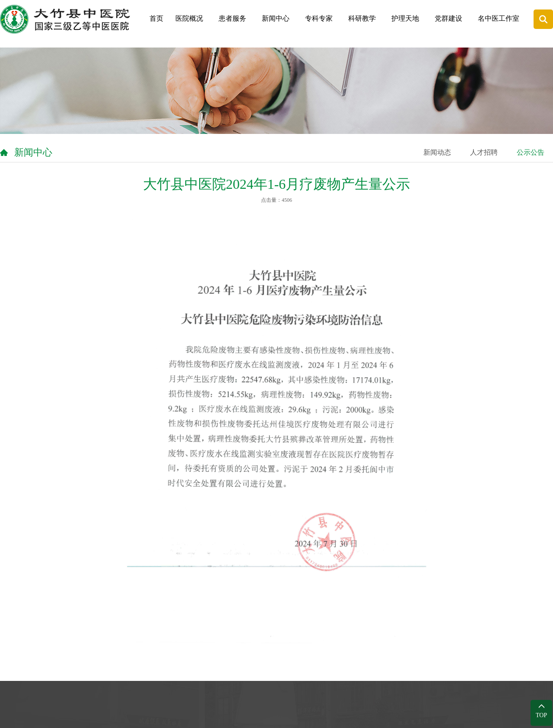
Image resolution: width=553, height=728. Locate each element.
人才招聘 (484, 152)
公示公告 (530, 152)
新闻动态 (437, 152)
